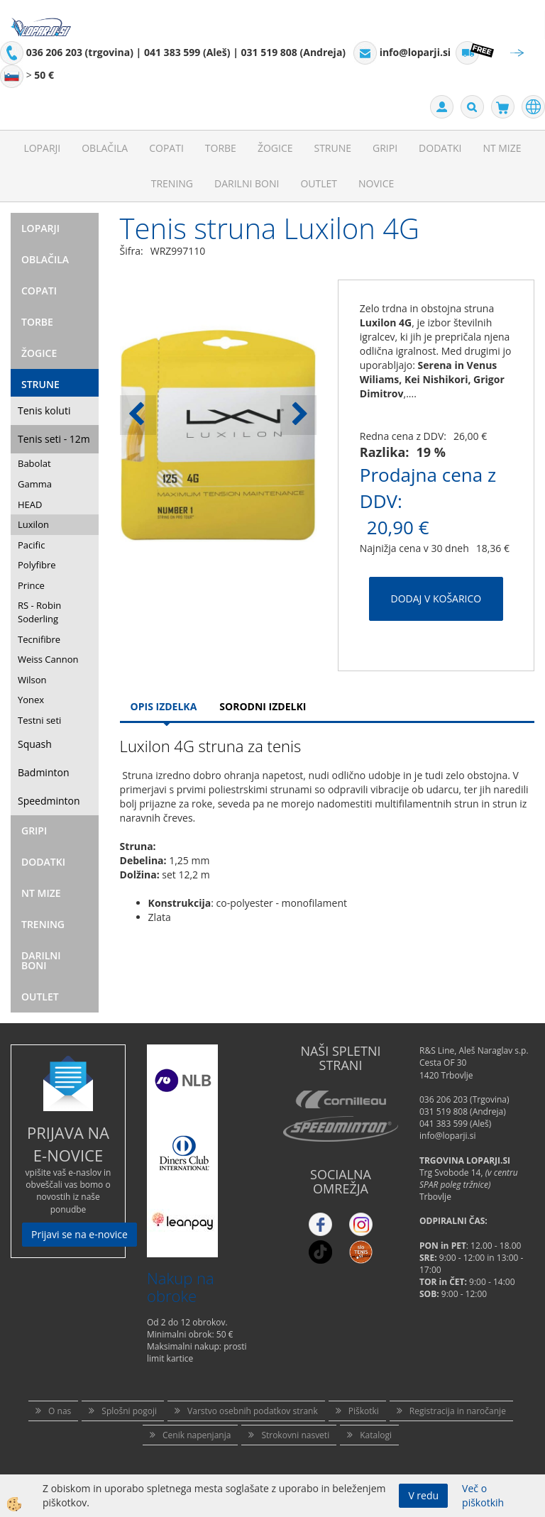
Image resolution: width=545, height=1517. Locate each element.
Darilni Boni (246, 183)
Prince (31, 585)
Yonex (31, 699)
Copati (166, 148)
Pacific (31, 545)
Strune (332, 148)
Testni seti (39, 720)
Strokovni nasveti (295, 1435)
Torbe (220, 148)
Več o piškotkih (483, 1495)
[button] (298, 415)
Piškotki (363, 1411)
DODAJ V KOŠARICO (436, 598)
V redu (423, 1495)
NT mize (502, 148)
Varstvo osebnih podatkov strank (252, 1411)
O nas (59, 1411)
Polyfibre (37, 564)
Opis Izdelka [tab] (164, 706)
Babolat (34, 463)
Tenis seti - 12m (54, 439)
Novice (376, 183)
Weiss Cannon (48, 659)
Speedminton (49, 800)
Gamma (35, 484)
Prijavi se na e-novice (79, 1234)
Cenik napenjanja (197, 1435)
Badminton (43, 772)
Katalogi (376, 1435)
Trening (172, 183)
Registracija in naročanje (457, 1411)
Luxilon (33, 524)
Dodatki (440, 148)
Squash (35, 744)
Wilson (32, 679)
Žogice (275, 148)
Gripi (385, 148)
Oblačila (105, 148)
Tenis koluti (44, 410)
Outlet (318, 183)
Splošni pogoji (129, 1411)
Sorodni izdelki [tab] (262, 706)
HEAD (30, 504)
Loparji (41, 148)
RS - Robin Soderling (39, 612)
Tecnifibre (39, 639)
